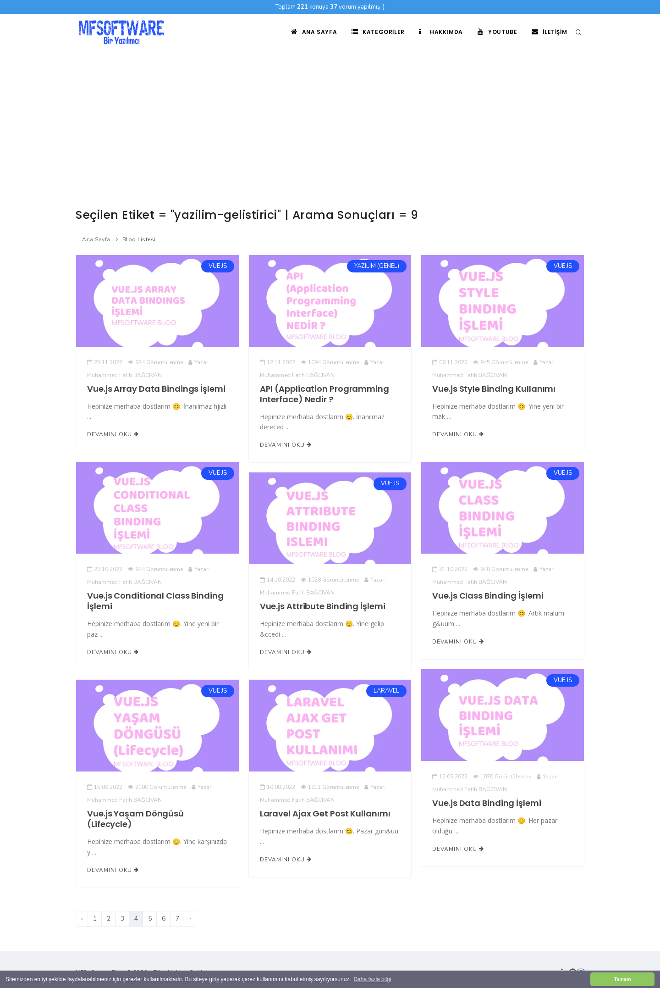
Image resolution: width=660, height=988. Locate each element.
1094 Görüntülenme (330, 362)
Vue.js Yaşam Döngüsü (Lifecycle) (135, 819)
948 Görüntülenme (500, 569)
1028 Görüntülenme (330, 579)
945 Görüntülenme (500, 362)
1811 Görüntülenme (330, 787)
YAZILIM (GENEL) (376, 266)
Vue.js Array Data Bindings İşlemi (156, 388)
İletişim (549, 32)
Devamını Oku (113, 434)
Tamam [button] (622, 979)
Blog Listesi (139, 239)
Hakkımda (440, 32)
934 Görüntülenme (155, 362)
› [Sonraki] (190, 918)
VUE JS (218, 266)
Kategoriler (377, 32)
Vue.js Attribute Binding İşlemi (322, 606)
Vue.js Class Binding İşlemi (487, 595)
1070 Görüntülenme (502, 776)
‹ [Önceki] (82, 918)
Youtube (497, 32)
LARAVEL (386, 691)
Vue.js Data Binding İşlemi (486, 803)
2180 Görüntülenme (157, 787)
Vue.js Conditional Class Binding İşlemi (155, 601)
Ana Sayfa (313, 32)
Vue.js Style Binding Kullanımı (494, 388)
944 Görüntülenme (155, 569)
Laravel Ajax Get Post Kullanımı (325, 813)
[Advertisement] (330, 119)
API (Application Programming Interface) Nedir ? (324, 394)
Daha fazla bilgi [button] (372, 979)
